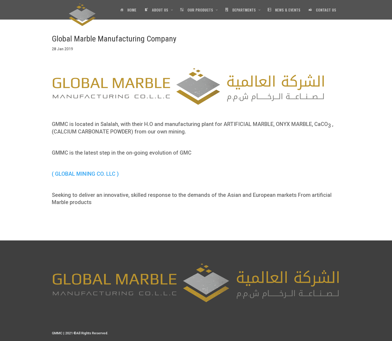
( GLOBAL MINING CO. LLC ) (85, 174)
